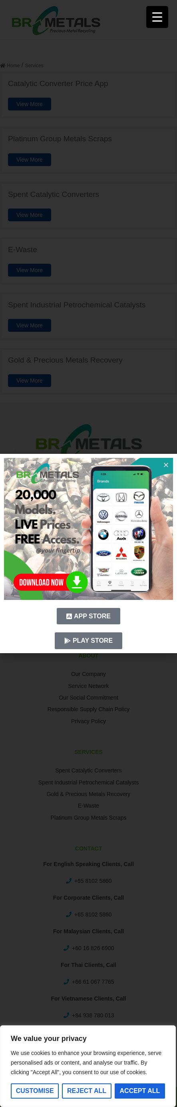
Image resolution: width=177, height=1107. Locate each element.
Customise (35, 1090)
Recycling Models (89, 530)
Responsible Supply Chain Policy (88, 709)
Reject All (86, 1090)
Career (88, 565)
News (88, 577)
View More (29, 104)
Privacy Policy (88, 721)
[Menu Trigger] (157, 17)
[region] (88, 1066)
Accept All (140, 1090)
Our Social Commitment (88, 697)
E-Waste (88, 805)
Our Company (88, 674)
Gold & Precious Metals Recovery (88, 794)
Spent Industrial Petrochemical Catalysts (88, 782)
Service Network (88, 686)
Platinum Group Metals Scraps (89, 817)
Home (88, 518)
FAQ (88, 542)
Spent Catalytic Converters (88, 770)
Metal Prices (88, 553)
